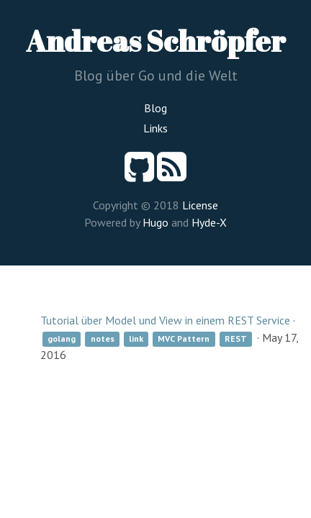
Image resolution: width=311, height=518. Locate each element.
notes (102, 338)
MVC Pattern (183, 338)
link (136, 338)
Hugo (155, 222)
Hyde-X (209, 222)
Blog (155, 108)
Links (155, 128)
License (200, 205)
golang (62, 338)
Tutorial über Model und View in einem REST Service (165, 320)
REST (236, 338)
